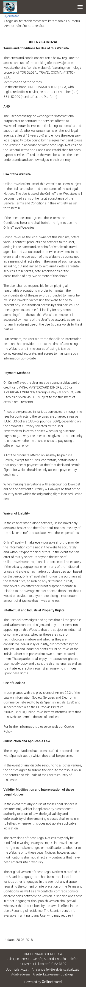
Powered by (43, 982)
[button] (80, 6)
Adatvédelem (20, 974)
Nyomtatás (11, 16)
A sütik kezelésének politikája (53, 974)
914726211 (27, 964)
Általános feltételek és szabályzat (55, 969)
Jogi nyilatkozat (17, 969)
